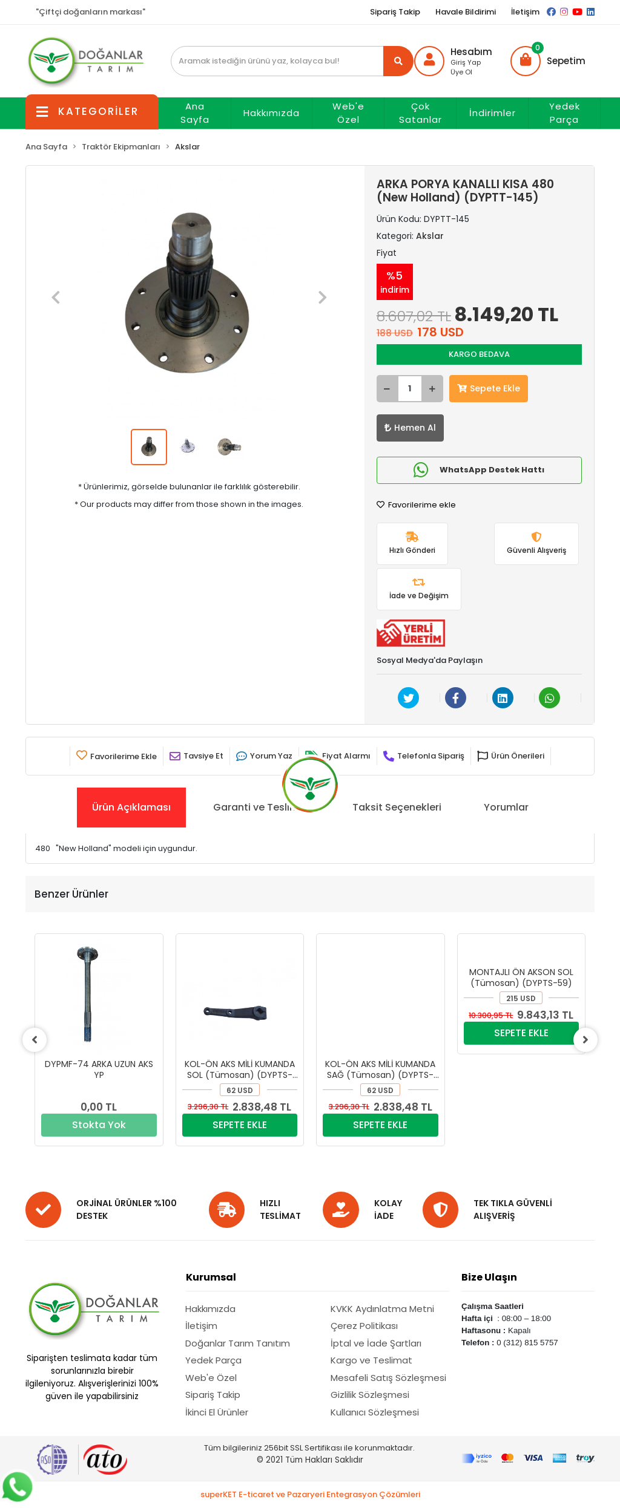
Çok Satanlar (420, 113)
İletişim (525, 12)
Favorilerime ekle (416, 505)
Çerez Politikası (364, 1325)
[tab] (131, 807)
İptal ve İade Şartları (376, 1343)
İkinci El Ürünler (216, 1412)
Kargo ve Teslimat (371, 1360)
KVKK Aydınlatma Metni (382, 1308)
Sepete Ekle (488, 388)
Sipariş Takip (395, 12)
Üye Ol (461, 72)
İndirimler (492, 112)
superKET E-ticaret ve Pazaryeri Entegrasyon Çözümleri (310, 1494)
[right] (585, 1040)
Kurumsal (211, 1277)
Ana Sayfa (194, 113)
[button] (548, 61)
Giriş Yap (465, 62)
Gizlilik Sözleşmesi (370, 1394)
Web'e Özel (348, 113)
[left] (34, 1040)
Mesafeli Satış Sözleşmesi (388, 1377)
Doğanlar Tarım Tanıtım (237, 1343)
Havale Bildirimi (465, 12)
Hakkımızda (271, 112)
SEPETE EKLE (240, 1125)
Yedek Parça (564, 113)
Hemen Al (410, 428)
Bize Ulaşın (489, 1277)
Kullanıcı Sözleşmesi (375, 1412)
